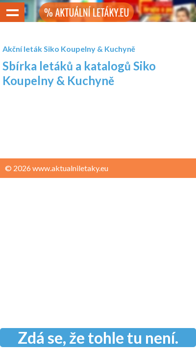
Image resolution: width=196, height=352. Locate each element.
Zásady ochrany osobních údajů (59, 187)
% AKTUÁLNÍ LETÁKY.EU (86, 12)
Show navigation (12, 12)
